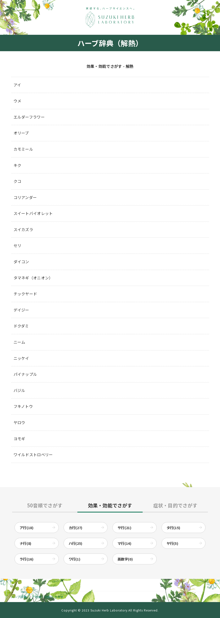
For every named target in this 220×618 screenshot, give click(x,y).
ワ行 (75, 558)
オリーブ (21, 133)
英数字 (125, 558)
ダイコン (21, 261)
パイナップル (25, 374)
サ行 (124, 527)
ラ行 (26, 558)
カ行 (75, 527)
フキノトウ (23, 406)
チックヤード (25, 294)
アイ (17, 85)
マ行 (124, 543)
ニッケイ (21, 358)
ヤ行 (172, 543)
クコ (18, 181)
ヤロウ (19, 422)
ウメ (18, 101)
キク (18, 165)
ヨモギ (19, 438)
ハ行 (75, 543)
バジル (19, 390)
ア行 (26, 527)
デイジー (21, 310)
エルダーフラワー (29, 117)
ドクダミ (21, 326)
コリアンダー (25, 197)
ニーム (19, 342)
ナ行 (25, 543)
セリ (18, 245)
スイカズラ (23, 229)
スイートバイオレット (33, 213)
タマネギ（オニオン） (33, 278)
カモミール (23, 149)
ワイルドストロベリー (33, 454)
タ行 (173, 527)
